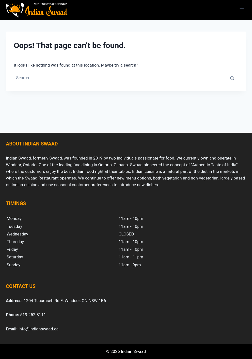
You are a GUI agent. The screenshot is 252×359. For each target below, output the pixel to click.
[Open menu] (241, 10)
